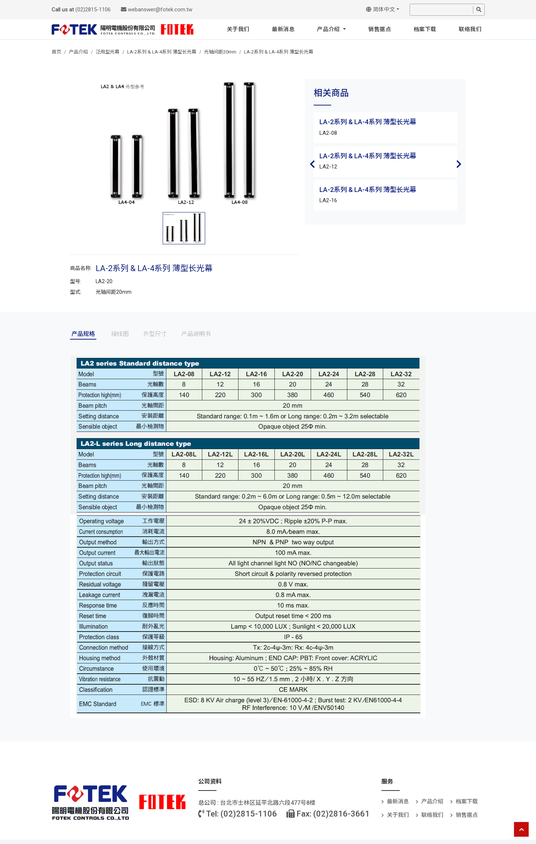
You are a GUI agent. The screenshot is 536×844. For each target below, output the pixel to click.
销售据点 (379, 29)
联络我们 (470, 29)
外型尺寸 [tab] (155, 333)
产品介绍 (329, 29)
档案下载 (425, 29)
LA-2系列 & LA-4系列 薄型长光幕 (161, 52)
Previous (312, 164)
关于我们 (238, 29)
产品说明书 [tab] (196, 333)
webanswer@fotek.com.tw (156, 9)
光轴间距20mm (220, 52)
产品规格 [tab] (83, 333)
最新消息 (283, 29)
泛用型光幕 (107, 52)
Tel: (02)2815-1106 (237, 813)
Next (458, 164)
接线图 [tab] (120, 333)
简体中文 (380, 9)
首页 (56, 52)
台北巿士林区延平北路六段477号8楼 (267, 802)
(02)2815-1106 (93, 9)
